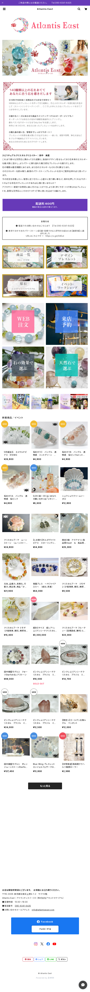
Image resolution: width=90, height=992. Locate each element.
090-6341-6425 (23, 906)
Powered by (45, 978)
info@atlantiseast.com (43, 910)
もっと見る (45, 786)
